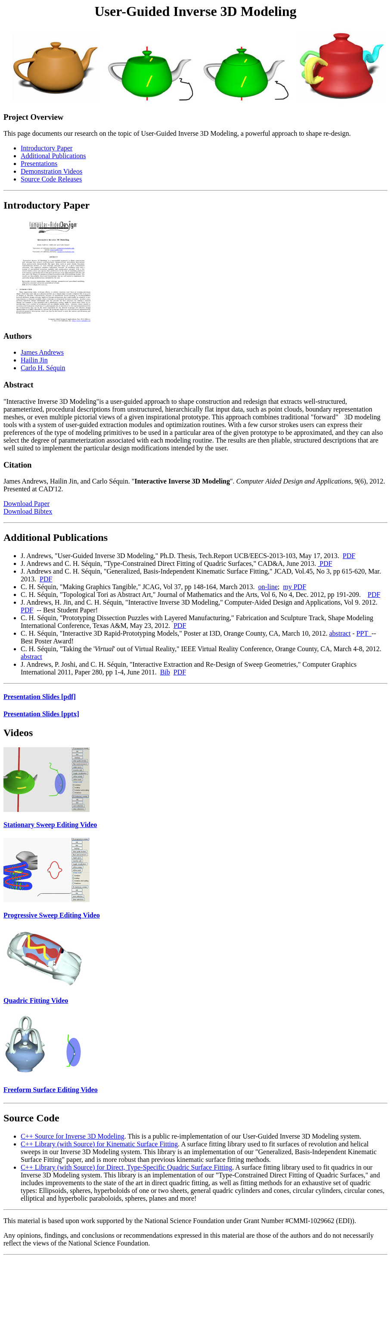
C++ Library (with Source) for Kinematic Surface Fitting (99, 1144)
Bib (165, 672)
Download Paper (26, 503)
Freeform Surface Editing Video (50, 1089)
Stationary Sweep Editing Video (50, 824)
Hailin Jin (34, 360)
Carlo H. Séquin (43, 367)
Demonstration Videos (51, 171)
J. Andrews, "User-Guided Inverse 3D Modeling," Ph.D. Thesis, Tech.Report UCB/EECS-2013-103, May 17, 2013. (182, 555)
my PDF (294, 586)
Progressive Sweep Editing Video (51, 915)
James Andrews (42, 352)
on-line (267, 586)
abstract (340, 633)
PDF (349, 555)
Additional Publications (53, 155)
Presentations (39, 163)
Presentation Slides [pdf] (39, 696)
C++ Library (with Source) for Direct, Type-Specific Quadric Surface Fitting (126, 1167)
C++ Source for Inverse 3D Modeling (72, 1136)
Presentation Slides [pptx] (41, 714)
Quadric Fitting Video (35, 1000)
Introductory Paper (46, 148)
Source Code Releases (51, 179)
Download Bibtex (27, 511)
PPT (363, 633)
